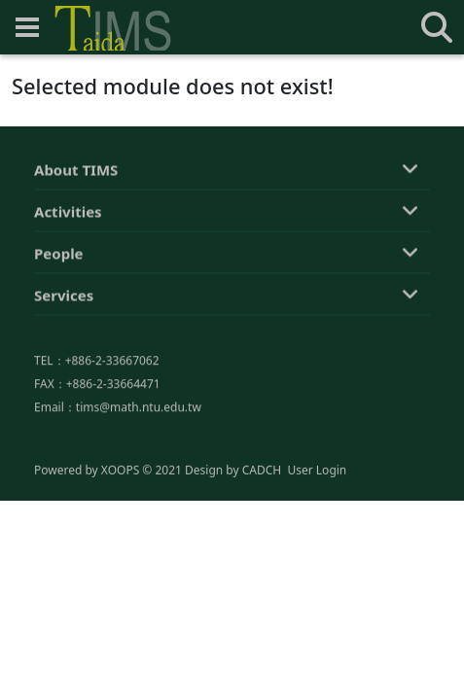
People (59, 256)
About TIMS (76, 173)
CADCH (262, 471)
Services (63, 298)
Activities (68, 215)
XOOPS (120, 471)
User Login (316, 471)
